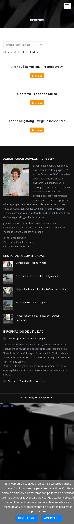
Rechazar (26, 518)
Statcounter (7, 406)
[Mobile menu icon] (67, 6)
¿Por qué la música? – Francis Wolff (37, 66)
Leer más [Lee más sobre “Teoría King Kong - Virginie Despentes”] (37, 130)
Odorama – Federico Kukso (37, 94)
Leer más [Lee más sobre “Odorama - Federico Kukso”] (37, 102)
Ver (44, 511)
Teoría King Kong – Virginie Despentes (37, 121)
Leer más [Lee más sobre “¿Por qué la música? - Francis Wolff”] (37, 75)
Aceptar (51, 518)
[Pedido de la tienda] (23, 45)
